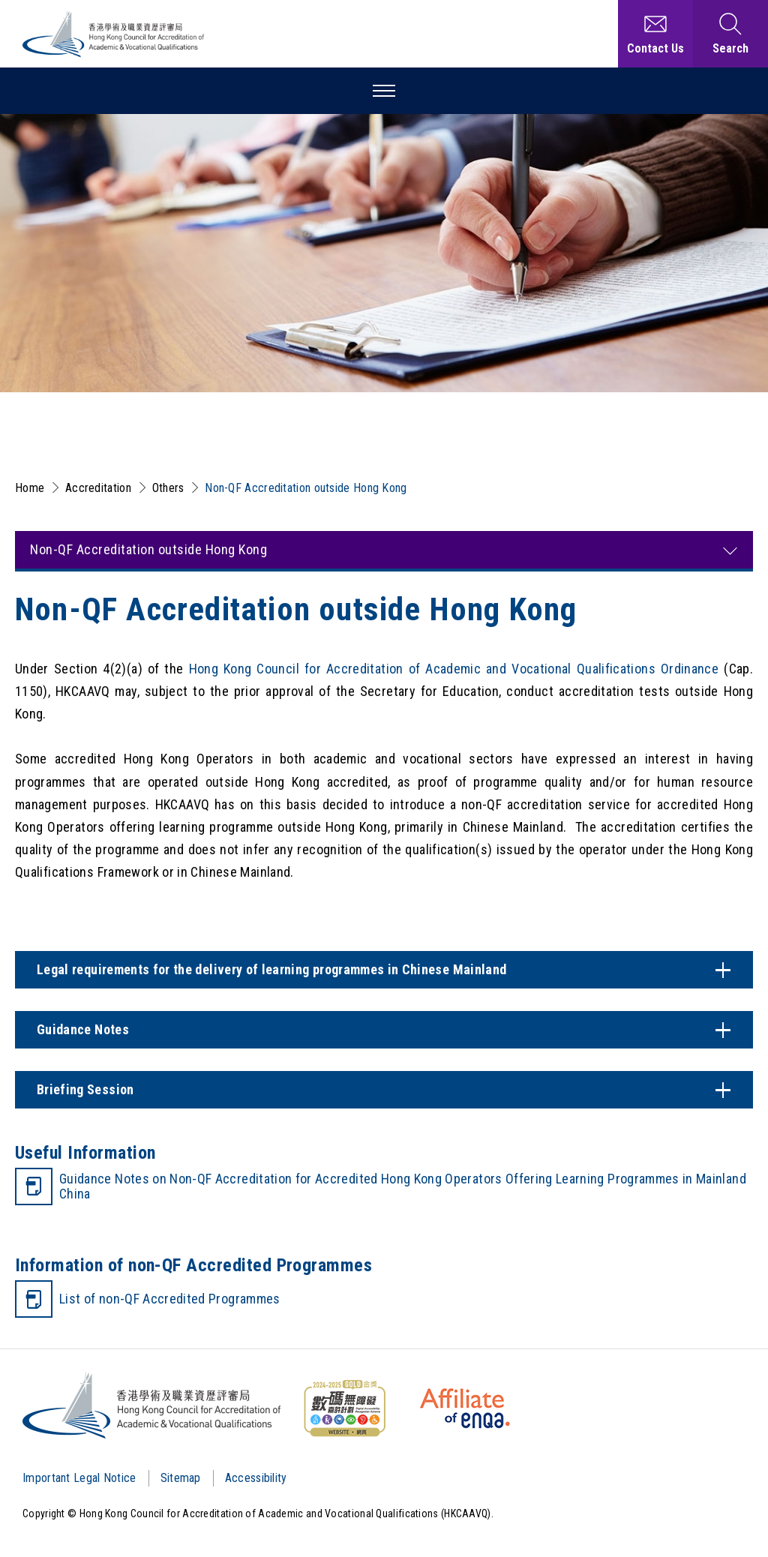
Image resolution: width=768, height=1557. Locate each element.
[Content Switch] (384, 969)
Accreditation (98, 488)
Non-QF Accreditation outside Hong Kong (305, 488)
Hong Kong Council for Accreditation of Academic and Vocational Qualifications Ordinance (454, 668)
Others (168, 488)
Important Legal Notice (79, 1478)
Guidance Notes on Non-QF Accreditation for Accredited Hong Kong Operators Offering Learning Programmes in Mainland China (402, 1186)
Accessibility (256, 1478)
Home (29, 488)
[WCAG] (344, 1408)
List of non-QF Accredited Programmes (169, 1298)
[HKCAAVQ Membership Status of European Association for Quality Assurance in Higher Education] (465, 1408)
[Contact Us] (655, 34)
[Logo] (152, 1405)
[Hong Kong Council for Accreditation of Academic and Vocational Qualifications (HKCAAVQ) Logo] (114, 34)
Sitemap (180, 1478)
